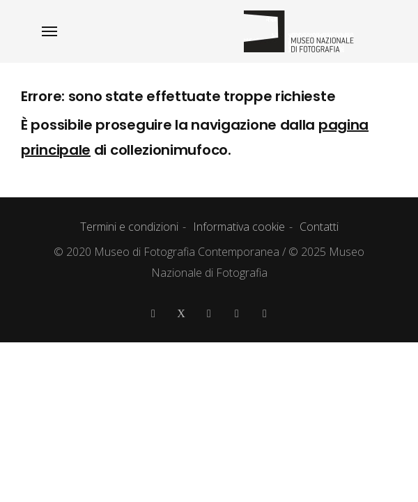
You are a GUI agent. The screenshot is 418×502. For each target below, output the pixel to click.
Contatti (319, 226)
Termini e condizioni (129, 226)
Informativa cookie (239, 226)
